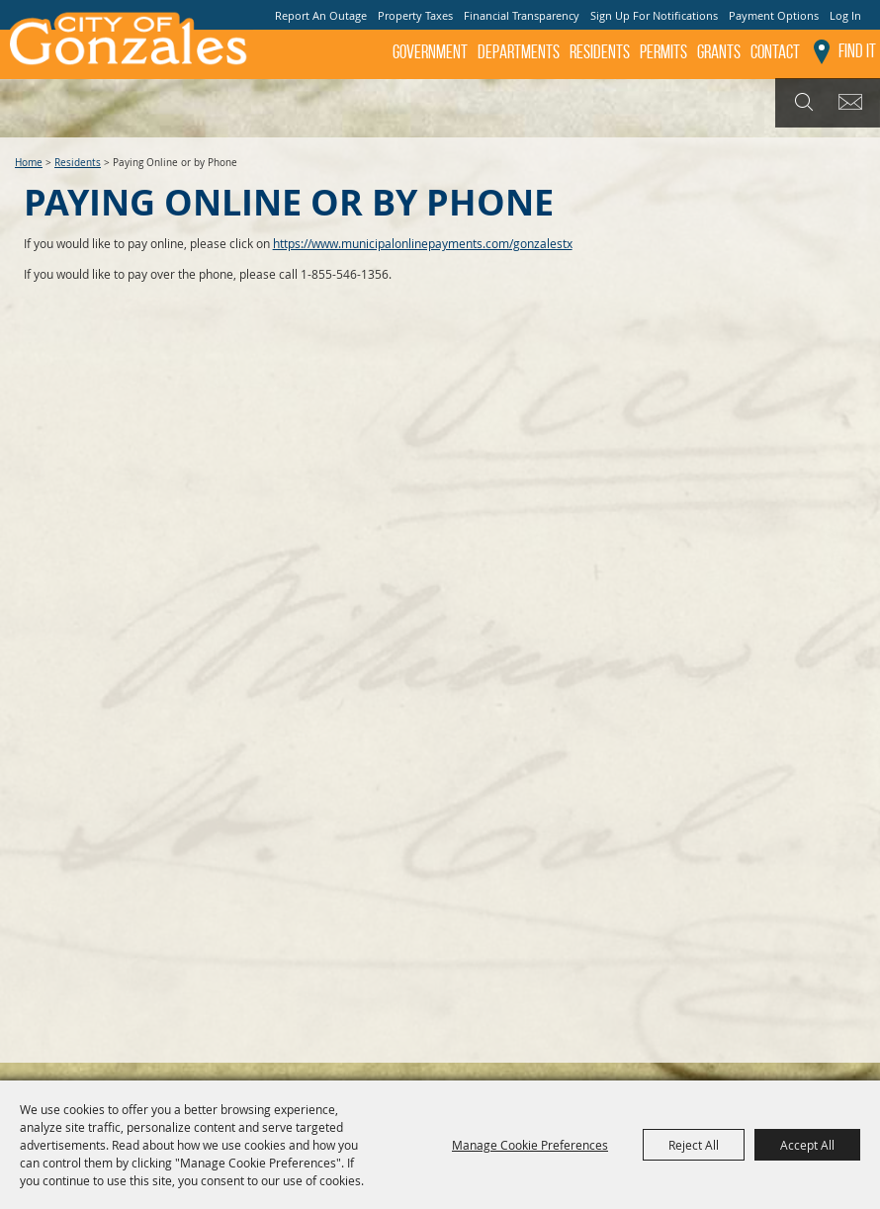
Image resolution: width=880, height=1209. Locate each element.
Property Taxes (415, 15)
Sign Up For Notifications (654, 15)
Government (430, 52)
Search (801, 103)
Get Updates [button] (854, 103)
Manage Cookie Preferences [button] (530, 1145)
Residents (600, 52)
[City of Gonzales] (126, 44)
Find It (857, 51)
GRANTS (719, 52)
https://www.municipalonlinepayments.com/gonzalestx (422, 243)
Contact (775, 52)
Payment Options (774, 15)
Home (29, 162)
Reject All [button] (693, 1145)
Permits (663, 52)
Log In (845, 15)
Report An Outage (321, 15)
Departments (519, 52)
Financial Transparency (521, 15)
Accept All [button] (807, 1145)
